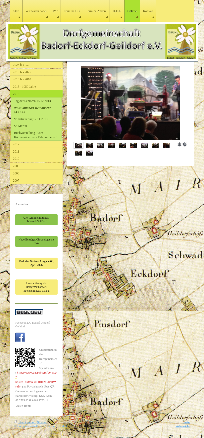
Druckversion (25, 422)
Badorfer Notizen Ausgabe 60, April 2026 (36, 263)
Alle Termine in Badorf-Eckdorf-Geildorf (36, 219)
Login (186, 422)
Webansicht (183, 426)
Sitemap (42, 422)
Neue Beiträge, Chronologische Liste (36, 241)
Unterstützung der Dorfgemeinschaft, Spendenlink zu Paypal (37, 286)
